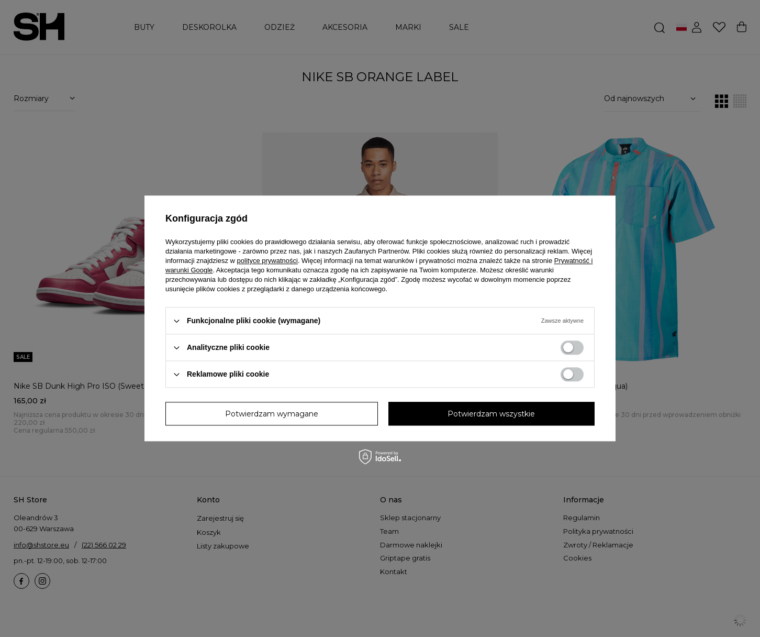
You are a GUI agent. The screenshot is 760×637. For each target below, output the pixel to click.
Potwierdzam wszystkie (491, 414)
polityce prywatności (267, 261)
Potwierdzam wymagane (271, 414)
